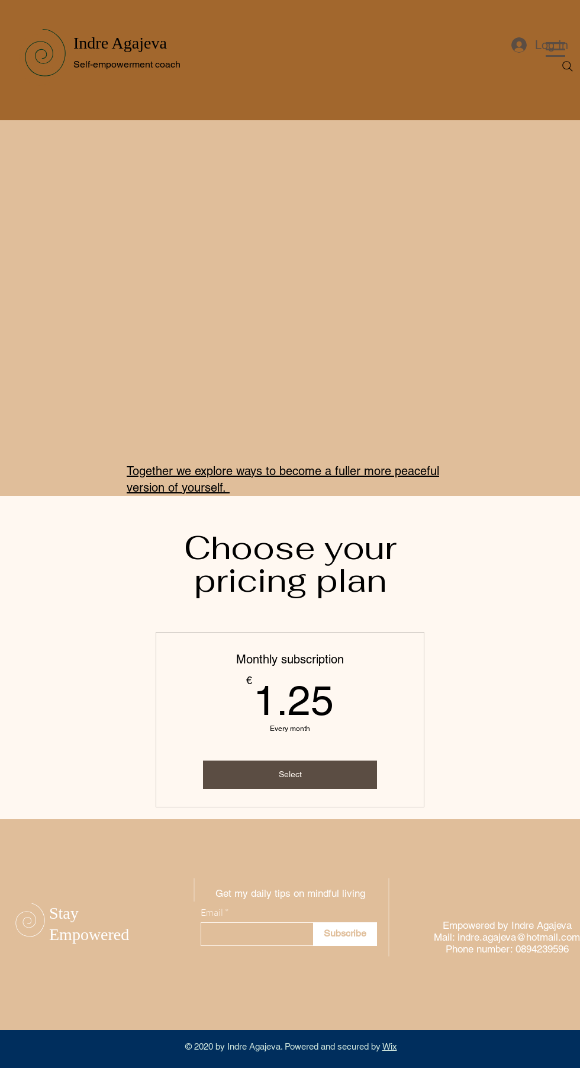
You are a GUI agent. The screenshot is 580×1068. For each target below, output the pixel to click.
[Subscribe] (345, 934)
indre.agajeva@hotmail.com (518, 937)
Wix (389, 1046)
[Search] (567, 66)
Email (212, 912)
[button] (555, 49)
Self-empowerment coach (127, 64)
